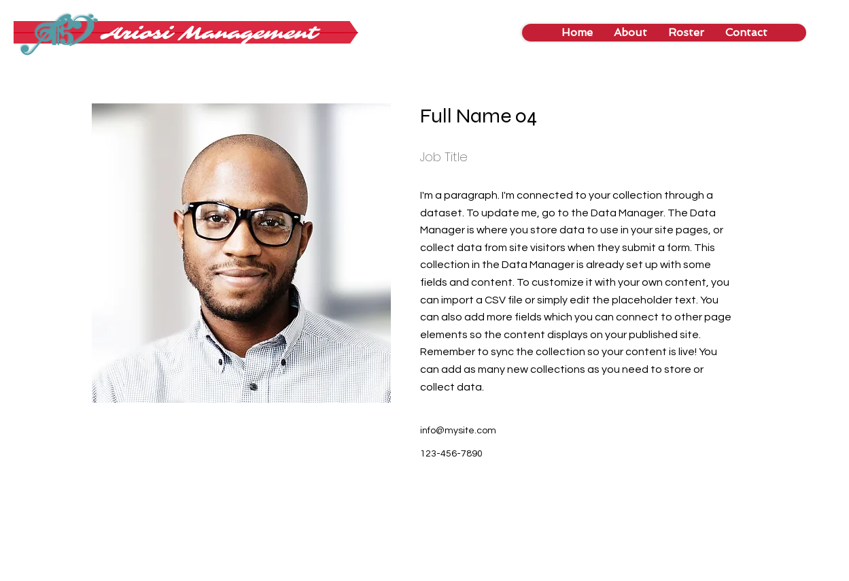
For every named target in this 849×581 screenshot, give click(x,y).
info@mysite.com (458, 430)
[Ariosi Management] (209, 33)
